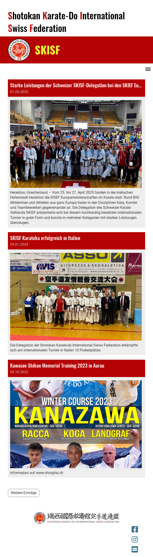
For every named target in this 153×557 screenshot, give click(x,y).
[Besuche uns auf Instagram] (135, 539)
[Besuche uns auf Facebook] (135, 529)
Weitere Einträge (23, 493)
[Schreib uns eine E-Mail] (135, 549)
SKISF (47, 49)
